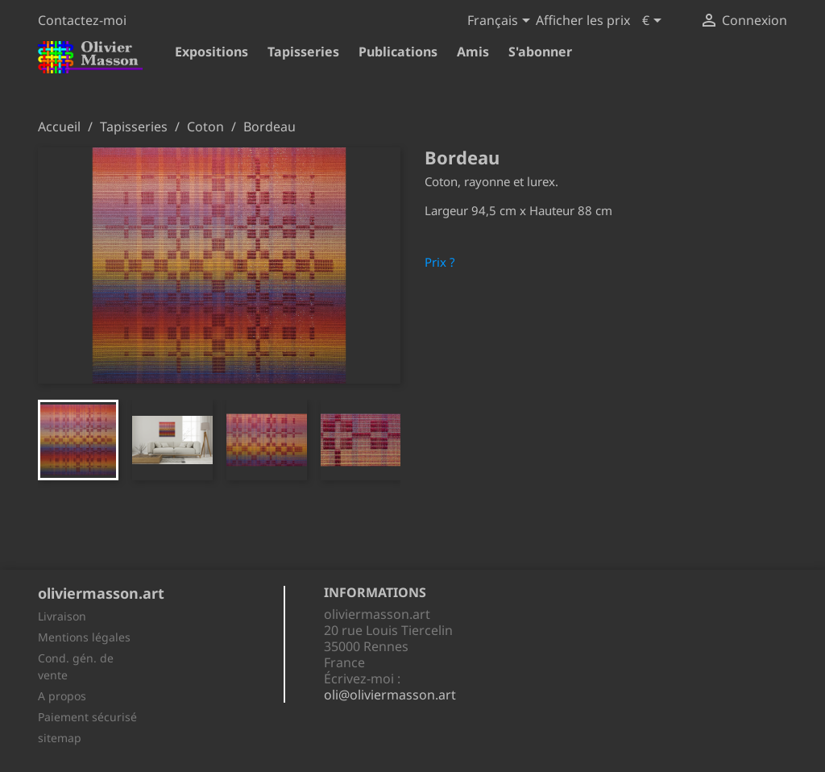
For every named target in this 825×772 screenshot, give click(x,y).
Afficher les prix (583, 20)
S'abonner (540, 51)
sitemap (59, 737)
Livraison (62, 616)
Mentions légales (84, 637)
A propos (62, 696)
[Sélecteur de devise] (654, 21)
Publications (398, 51)
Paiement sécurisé (87, 716)
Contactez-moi (82, 20)
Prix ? (440, 262)
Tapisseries (303, 51)
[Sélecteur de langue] (501, 21)
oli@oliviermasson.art (390, 695)
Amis (473, 51)
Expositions (211, 51)
